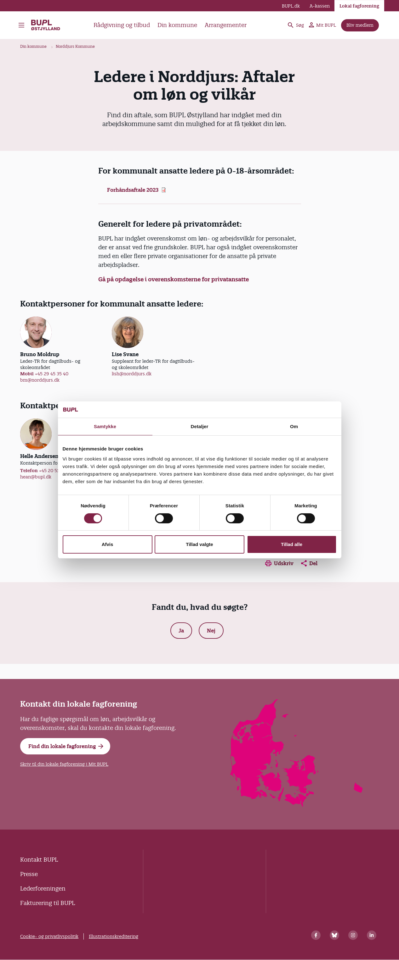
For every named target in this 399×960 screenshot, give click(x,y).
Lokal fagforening (359, 6)
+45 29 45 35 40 (51, 374)
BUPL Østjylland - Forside (46, 25)
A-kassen (320, 6)
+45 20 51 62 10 (55, 470)
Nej (211, 630)
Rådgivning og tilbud (122, 25)
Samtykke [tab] (105, 426)
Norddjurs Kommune (75, 46)
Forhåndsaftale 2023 (132, 190)
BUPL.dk (291, 6)
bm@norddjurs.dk (40, 380)
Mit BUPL (322, 25)
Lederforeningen (43, 888)
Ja (181, 630)
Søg (295, 25)
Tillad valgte (199, 544)
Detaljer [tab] (199, 426)
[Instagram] (353, 935)
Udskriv (279, 563)
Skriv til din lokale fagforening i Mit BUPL (64, 764)
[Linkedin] (371, 935)
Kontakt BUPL (39, 859)
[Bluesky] (334, 935)
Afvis (107, 544)
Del (309, 563)
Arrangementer (226, 25)
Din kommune (177, 25)
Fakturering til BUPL (47, 903)
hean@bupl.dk (35, 477)
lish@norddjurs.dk (131, 374)
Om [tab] (294, 426)
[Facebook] (316, 935)
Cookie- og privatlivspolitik (49, 936)
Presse (29, 874)
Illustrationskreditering (113, 936)
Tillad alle (291, 544)
